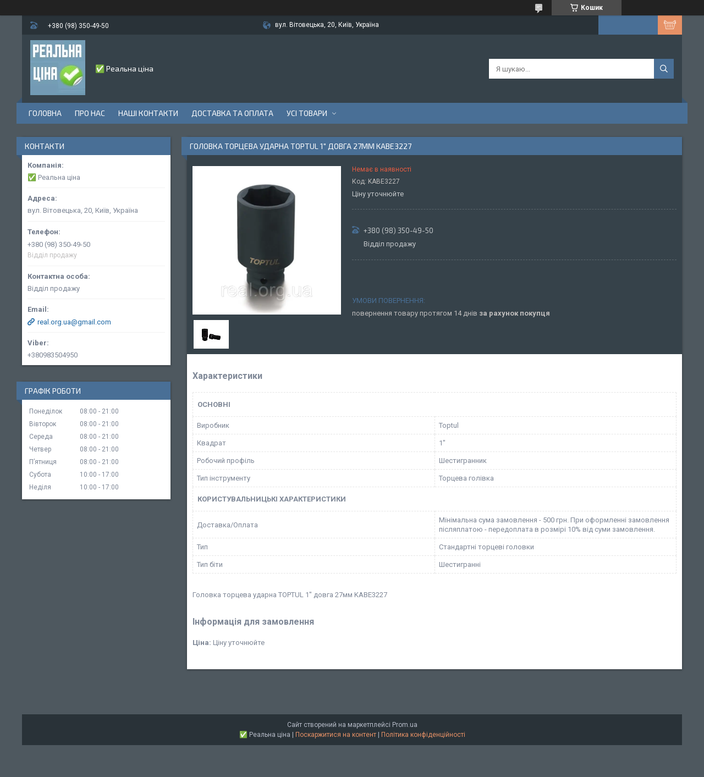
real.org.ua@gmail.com (74, 322)
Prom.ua (404, 725)
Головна (45, 113)
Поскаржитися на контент (335, 735)
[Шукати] (664, 69)
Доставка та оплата (232, 113)
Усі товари (307, 113)
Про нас (90, 113)
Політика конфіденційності (423, 735)
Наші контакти (148, 113)
